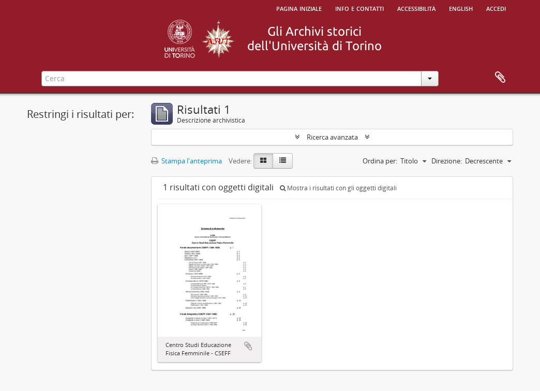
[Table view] (283, 161)
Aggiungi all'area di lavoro (248, 346)
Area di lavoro (500, 78)
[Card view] (263, 161)
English (461, 7)
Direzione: (446, 161)
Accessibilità (416, 7)
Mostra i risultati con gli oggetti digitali (338, 188)
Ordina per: (380, 161)
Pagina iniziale (299, 7)
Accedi (496, 7)
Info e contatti (359, 7)
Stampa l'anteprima (186, 161)
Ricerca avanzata (332, 137)
